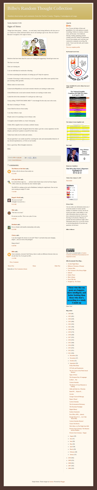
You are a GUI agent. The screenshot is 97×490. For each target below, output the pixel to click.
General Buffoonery (16, 160)
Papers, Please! (73, 399)
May (71, 444)
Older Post (57, 266)
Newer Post (11, 266)
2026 (69, 313)
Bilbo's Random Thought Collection (39, 8)
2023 (69, 321)
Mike (13, 210)
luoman (51, 481)
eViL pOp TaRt (16, 179)
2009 (69, 460)
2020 (69, 329)
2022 (69, 324)
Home (34, 266)
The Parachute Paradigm (75, 407)
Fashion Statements (74, 412)
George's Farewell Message (76, 396)
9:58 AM (14, 218)
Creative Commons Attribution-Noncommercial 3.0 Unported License (77, 254)
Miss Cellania (71, 277)
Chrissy (14, 235)
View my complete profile (73, 47)
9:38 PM (14, 245)
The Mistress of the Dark (19, 168)
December (72, 355)
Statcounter (69, 180)
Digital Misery (73, 409)
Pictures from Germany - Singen (77, 433)
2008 (69, 463)
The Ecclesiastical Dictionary (77, 404)
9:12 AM (14, 204)
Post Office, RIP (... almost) (76, 414)
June (71, 441)
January (72, 454)
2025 (69, 316)
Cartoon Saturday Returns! (76, 421)
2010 (69, 458)
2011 (69, 353)
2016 (69, 340)
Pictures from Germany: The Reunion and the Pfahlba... (79, 429)
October (72, 360)
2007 (69, 465)
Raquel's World (16, 197)
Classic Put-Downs (74, 423)
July (71, 438)
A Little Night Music (73, 264)
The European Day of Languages (78, 377)
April (71, 446)
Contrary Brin (71, 268)
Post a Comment (14, 262)
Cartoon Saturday (74, 382)
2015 (69, 342)
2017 (69, 337)
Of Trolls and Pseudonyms (76, 368)
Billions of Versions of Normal (76, 266)
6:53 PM (14, 229)
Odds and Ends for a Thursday (77, 389)
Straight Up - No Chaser (74, 281)
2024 (69, 319)
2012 (69, 350)
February (72, 452)
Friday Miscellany (74, 365)
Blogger (63, 481)
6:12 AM (14, 173)
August (72, 436)
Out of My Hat (72, 279)
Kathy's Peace (71, 275)
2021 (69, 327)
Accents (71, 394)
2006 (69, 468)
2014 (69, 345)
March (71, 449)
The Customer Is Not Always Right (77, 270)
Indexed (70, 272)
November (73, 358)
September (73, 363)
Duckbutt (14, 224)
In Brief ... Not (73, 380)
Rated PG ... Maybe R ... (75, 391)
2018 (69, 334)
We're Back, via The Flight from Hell (79, 426)
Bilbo (13, 251)
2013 (69, 348)
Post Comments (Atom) (21, 269)
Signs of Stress (73, 374)
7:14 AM (14, 191)
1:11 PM (14, 258)
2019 (69, 332)
